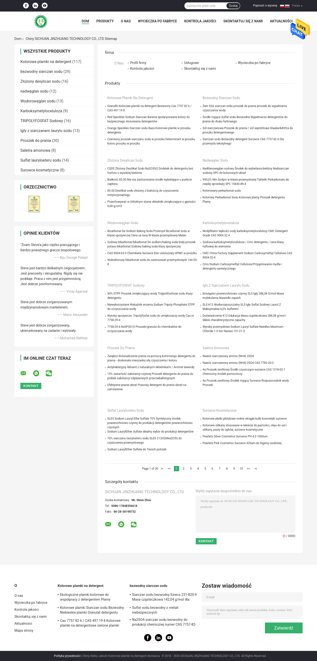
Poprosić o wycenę (265, 5)
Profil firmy (138, 63)
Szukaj (233, 5)
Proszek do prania (35, 140)
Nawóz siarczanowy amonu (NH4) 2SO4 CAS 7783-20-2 (238, 363)
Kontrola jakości (200, 21)
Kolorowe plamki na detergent (45, 61)
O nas (126, 21)
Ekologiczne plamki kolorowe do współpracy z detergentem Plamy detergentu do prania (85, 598)
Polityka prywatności (67, 656)
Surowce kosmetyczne (39, 170)
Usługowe (191, 63)
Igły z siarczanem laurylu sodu (46, 130)
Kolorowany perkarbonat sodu (222, 190)
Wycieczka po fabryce (157, 21)
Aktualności (281, 21)
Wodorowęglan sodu (37, 101)
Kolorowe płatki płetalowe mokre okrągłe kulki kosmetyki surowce (245, 418)
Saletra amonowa (35, 150)
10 (241, 468)
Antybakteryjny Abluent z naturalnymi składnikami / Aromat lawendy (150, 367)
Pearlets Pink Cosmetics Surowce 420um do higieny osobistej (242, 443)
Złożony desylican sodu (40, 81)
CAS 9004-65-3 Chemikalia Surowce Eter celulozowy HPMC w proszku (152, 253)
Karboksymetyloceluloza (41, 111)
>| (256, 468)
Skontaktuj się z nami (243, 21)
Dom (85, 21)
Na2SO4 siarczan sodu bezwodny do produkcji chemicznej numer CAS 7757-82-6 (164, 623)
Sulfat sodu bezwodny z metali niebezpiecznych (155, 610)
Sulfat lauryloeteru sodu (40, 160)
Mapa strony (23, 630)
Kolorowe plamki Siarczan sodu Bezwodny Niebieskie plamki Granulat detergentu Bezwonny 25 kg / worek (92, 611)
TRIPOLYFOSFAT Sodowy (41, 121)
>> (248, 468)
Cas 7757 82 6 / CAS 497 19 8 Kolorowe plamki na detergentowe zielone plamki (90, 623)
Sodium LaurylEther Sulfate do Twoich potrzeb (136, 449)
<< (169, 468)
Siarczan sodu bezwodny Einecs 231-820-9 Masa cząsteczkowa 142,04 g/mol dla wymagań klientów (164, 598)
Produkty (105, 21)
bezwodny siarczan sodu (41, 71)
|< (162, 468)
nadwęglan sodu (34, 91)
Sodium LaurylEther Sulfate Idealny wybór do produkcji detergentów (150, 431)
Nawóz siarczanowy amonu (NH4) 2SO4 (228, 356)
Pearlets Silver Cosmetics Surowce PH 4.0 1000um (235, 436)
